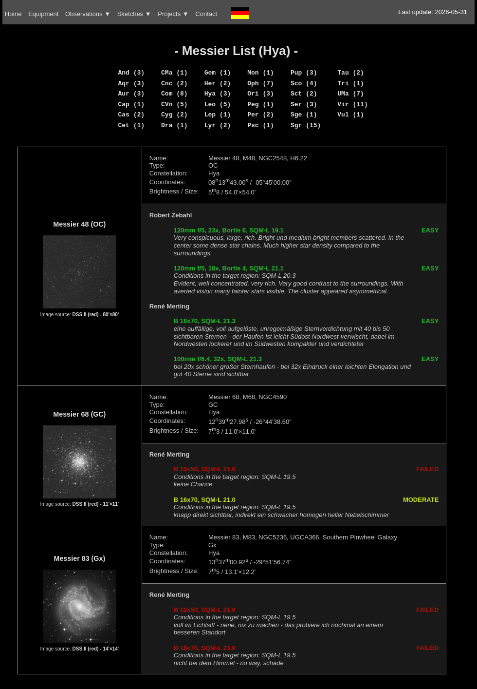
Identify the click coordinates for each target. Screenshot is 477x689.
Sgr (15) (306, 125)
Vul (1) (350, 114)
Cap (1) (131, 104)
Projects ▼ (173, 14)
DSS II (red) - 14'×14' (96, 648)
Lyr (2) (217, 125)
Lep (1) (217, 114)
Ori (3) (260, 93)
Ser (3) (304, 104)
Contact (206, 14)
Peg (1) (260, 104)
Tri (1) (350, 83)
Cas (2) (131, 114)
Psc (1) (260, 125)
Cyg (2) (174, 114)
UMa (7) (350, 93)
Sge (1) (304, 114)
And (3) (131, 72)
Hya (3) (217, 93)
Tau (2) (350, 72)
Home (13, 14)
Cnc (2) (174, 83)
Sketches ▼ (134, 14)
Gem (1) (217, 72)
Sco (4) (304, 83)
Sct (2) (304, 93)
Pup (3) (304, 72)
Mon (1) (260, 72)
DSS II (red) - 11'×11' (96, 504)
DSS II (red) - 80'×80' (96, 314)
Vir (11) (352, 104)
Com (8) (174, 93)
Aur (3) (131, 93)
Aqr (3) (131, 83)
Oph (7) (260, 83)
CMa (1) (174, 72)
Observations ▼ (87, 14)
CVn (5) (174, 104)
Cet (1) (131, 125)
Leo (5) (217, 104)
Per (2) (260, 114)
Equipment (43, 14)
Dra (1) (174, 125)
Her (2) (217, 83)
